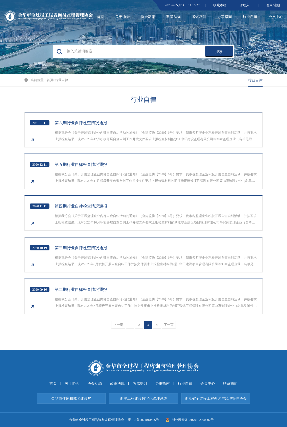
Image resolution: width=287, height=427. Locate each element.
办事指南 (224, 17)
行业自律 (250, 17)
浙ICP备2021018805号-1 (145, 420)
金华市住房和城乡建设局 (71, 398)
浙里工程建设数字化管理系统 (143, 398)
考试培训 (199, 17)
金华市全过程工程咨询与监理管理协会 (96, 420)
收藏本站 (219, 5)
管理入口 (246, 5)
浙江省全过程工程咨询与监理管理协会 (216, 398)
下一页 (169, 324)
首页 (100, 17)
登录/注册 (273, 5)
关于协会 (122, 17)
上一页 (118, 324)
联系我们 (230, 383)
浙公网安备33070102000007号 (190, 420)
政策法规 (173, 17)
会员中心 (275, 17)
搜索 (219, 52)
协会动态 (148, 17)
